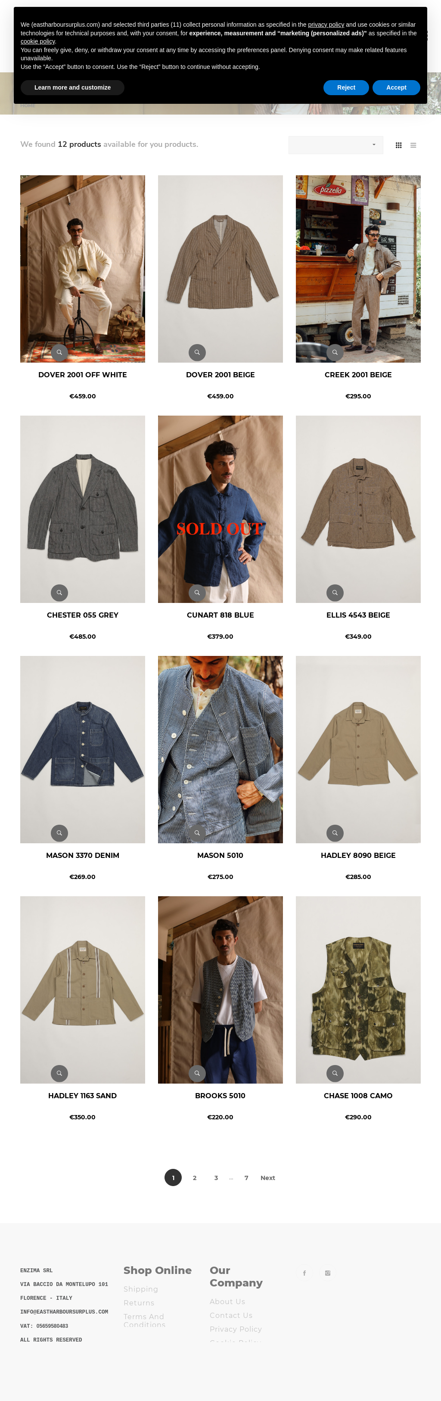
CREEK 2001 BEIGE (358, 375)
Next (268, 1178)
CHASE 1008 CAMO (358, 1096)
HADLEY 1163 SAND (82, 1096)
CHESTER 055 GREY (82, 615)
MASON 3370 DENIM (82, 855)
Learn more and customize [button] (72, 87)
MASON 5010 (220, 855)
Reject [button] (346, 87)
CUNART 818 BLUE (220, 615)
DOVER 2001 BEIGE (220, 375)
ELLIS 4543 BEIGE (358, 615)
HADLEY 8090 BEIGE (358, 855)
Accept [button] (396, 87)
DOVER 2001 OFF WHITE (82, 375)
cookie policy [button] (38, 41)
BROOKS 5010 (220, 1096)
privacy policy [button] (326, 24)
